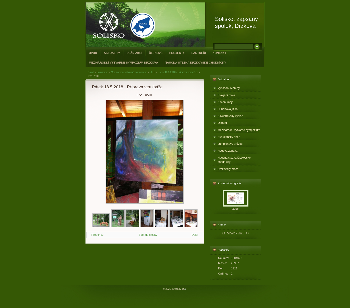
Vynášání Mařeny (229, 88)
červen (231, 233)
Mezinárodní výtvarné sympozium (129, 72)
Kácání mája (225, 102)
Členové (156, 53)
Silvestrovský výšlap (230, 116)
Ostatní (222, 122)
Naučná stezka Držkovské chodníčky (195, 62)
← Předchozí (96, 234)
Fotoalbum (102, 72)
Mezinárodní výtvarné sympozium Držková (123, 62)
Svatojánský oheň (229, 136)
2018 (152, 72)
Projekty (177, 53)
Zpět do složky (148, 234)
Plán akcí (134, 53)
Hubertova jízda (228, 109)
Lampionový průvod (230, 143)
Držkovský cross (228, 169)
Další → (197, 234)
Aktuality (112, 53)
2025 (235, 208)
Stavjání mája (226, 95)
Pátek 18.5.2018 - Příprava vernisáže (178, 72)
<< (223, 233)
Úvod (93, 53)
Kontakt (219, 53)
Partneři (199, 53)
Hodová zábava (228, 150)
